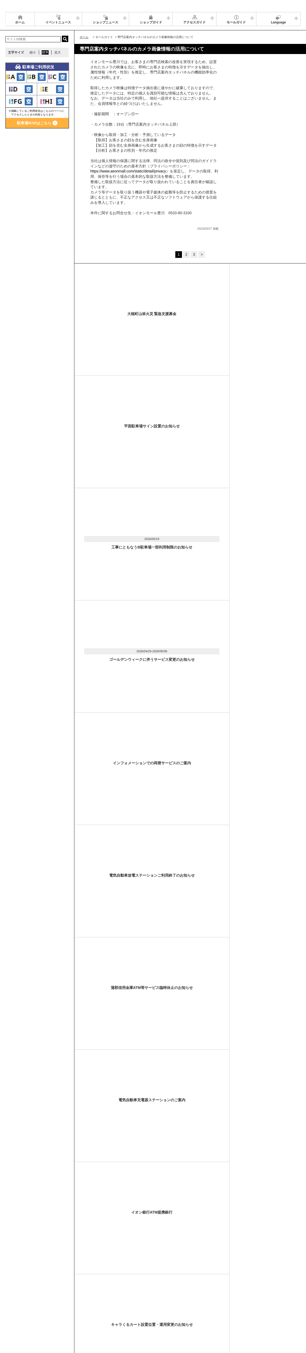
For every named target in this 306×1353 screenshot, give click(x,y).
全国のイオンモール (22, 1316)
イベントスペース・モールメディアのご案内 (221, 1309)
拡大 (57, 52)
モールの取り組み (89, 1316)
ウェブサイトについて (85, 1309)
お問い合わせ (268, 1309)
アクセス (57, 1309)
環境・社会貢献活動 (56, 1316)
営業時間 (39, 1309)
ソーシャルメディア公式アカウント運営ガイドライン (145, 1309)
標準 (45, 52)
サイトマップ (17, 1309)
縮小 (32, 52)
